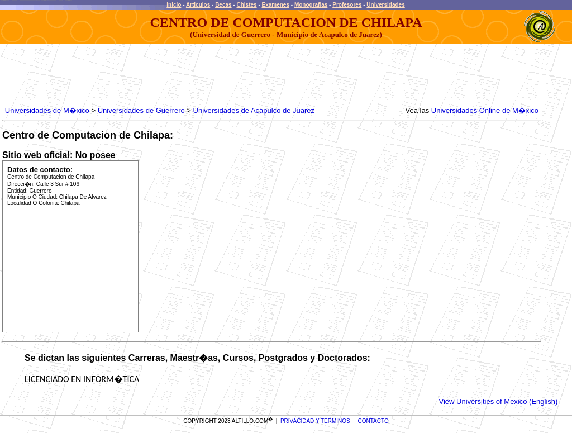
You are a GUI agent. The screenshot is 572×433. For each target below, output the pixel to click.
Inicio (173, 5)
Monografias (310, 5)
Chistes (246, 5)
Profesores (346, 5)
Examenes (275, 5)
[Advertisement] (206, 75)
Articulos (198, 5)
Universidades (385, 5)
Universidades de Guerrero (141, 110)
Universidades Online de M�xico (484, 110)
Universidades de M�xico (47, 110)
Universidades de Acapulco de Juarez (254, 110)
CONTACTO (373, 421)
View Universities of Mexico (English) (498, 401)
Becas (223, 5)
